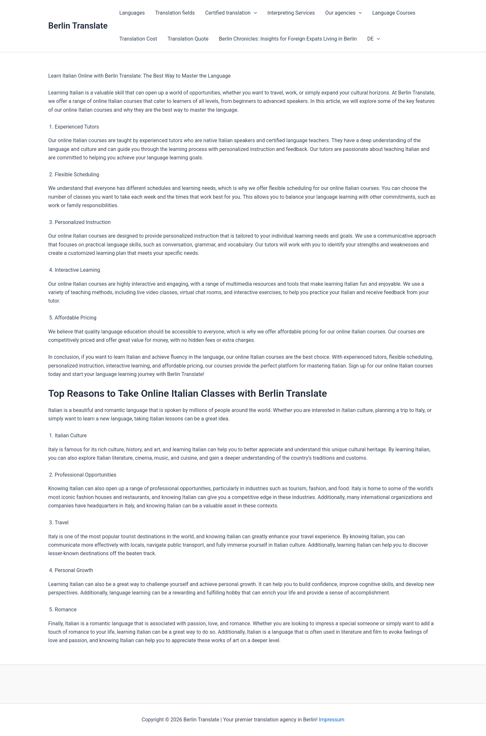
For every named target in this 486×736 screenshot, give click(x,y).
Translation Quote (188, 39)
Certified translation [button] (231, 13)
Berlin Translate (78, 26)
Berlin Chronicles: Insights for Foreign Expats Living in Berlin (288, 39)
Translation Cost (138, 39)
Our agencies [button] (343, 13)
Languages (132, 13)
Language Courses (394, 13)
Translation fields (175, 13)
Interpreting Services (291, 13)
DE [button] (373, 39)
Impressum (331, 720)
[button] (254, 13)
